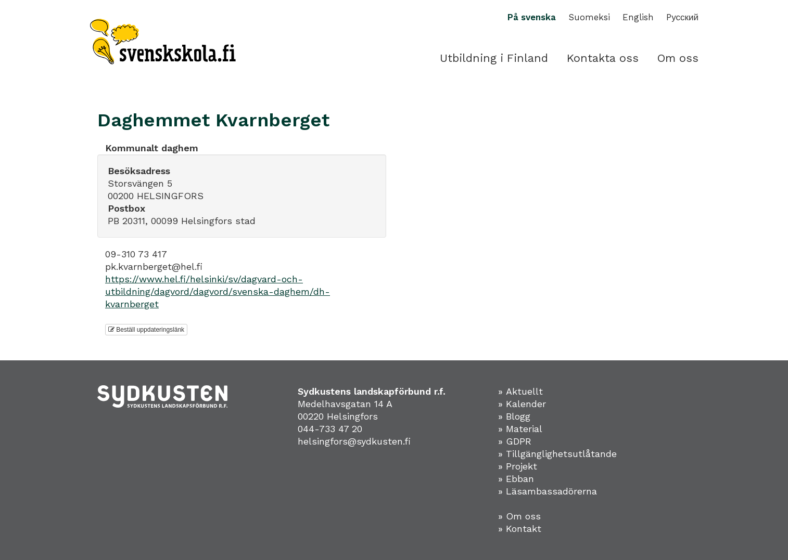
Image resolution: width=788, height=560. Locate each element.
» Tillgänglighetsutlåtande (557, 453)
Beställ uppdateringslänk (146, 329)
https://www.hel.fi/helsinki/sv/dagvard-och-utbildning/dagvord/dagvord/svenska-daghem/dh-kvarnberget (217, 291)
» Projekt (517, 466)
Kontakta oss (603, 57)
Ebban (520, 478)
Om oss (677, 57)
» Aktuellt (520, 391)
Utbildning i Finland (494, 57)
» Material (520, 428)
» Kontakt (519, 528)
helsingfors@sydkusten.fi (354, 441)
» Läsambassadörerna (547, 491)
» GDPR (514, 441)
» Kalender (522, 403)
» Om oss (519, 516)
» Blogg (514, 416)
